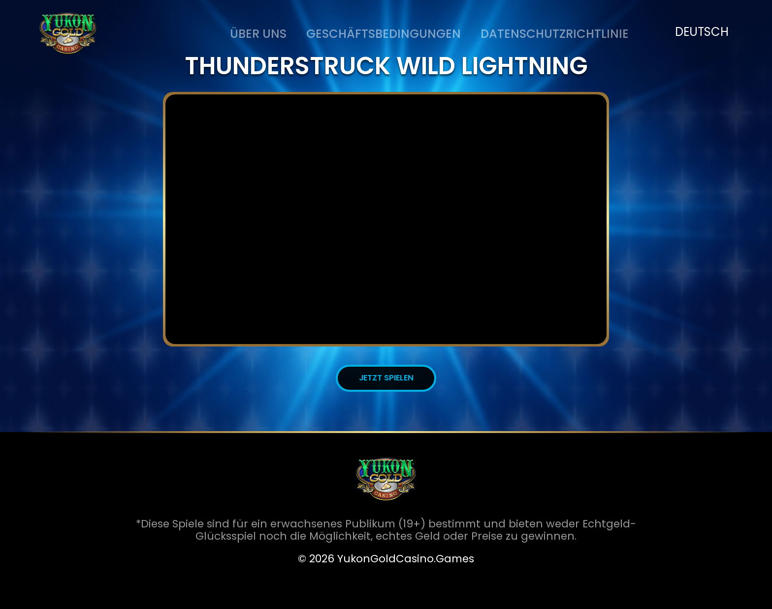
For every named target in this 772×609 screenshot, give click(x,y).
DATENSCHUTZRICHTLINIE (555, 34)
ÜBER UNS (258, 34)
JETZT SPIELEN (386, 377)
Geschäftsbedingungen (383, 34)
